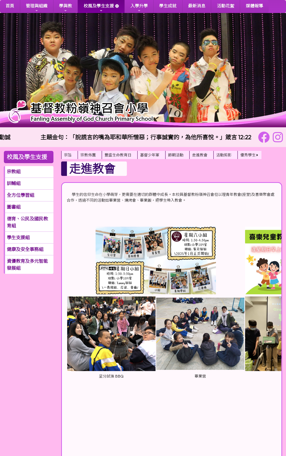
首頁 (10, 6)
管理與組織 (36, 8)
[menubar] (161, 155)
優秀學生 (248, 155)
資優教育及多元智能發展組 (27, 264)
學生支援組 (18, 237)
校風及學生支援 (99, 8)
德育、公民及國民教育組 (27, 222)
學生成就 (167, 6)
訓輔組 (13, 183)
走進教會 (200, 155)
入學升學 (139, 8)
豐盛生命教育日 (117, 155)
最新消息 (196, 6)
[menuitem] (69, 155)
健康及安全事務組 (25, 249)
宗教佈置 (88, 155)
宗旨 (68, 155)
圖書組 (13, 207)
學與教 (65, 8)
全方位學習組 (20, 195)
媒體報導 (254, 6)
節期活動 (175, 155)
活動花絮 (225, 6)
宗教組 (13, 171)
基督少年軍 (149, 155)
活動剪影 (224, 155)
